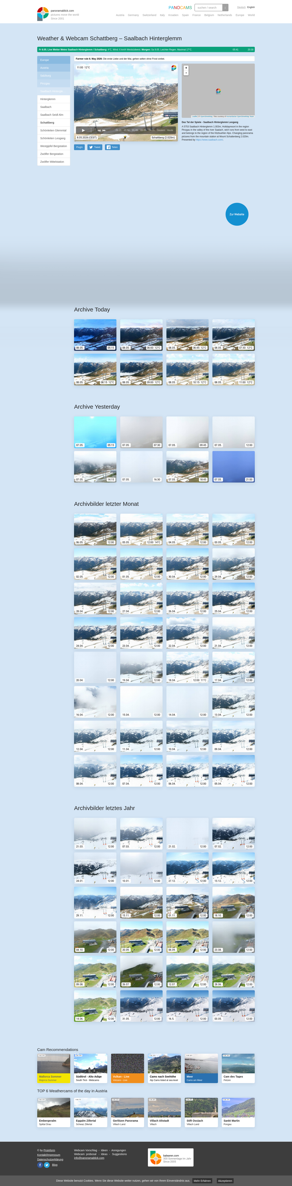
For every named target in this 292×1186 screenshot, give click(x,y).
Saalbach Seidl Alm (51, 114)
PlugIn (79, 147)
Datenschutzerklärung (50, 1159)
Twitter (47, 1165)
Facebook (40, 1165)
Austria (120, 15)
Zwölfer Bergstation (51, 153)
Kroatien (173, 15)
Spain (185, 15)
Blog (54, 1164)
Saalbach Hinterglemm (53, 91)
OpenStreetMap (206, 116)
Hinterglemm (47, 99)
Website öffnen (160, 214)
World (251, 15)
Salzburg (45, 75)
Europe (240, 15)
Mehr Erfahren (202, 1180)
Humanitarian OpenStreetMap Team (240, 116)
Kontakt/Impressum (48, 1154)
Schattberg (47, 122)
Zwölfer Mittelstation (52, 161)
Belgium (209, 15)
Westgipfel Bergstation (53, 146)
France (196, 15)
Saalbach (45, 106)
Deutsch (241, 7)
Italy (162, 15)
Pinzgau (45, 83)
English (251, 7)
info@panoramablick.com (89, 1157)
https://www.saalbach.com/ (209, 139)
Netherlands (225, 15)
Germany (133, 15)
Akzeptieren (225, 1180)
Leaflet (194, 116)
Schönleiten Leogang (52, 138)
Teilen (115, 147)
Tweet (97, 147)
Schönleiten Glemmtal (53, 130)
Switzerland (149, 15)
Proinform (49, 1150)
